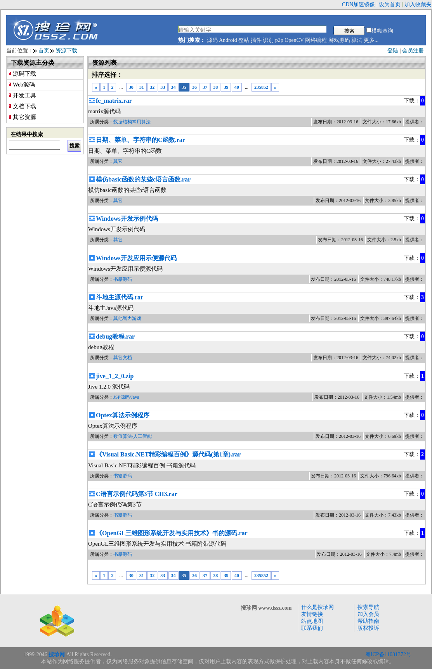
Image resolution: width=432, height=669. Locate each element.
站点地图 (312, 621)
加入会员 (368, 614)
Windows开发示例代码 (127, 218)
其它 (118, 161)
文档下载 (24, 106)
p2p (279, 40)
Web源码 (24, 84)
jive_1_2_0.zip (115, 376)
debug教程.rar (115, 336)
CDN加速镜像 (358, 4)
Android (228, 40)
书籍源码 (122, 279)
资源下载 (66, 51)
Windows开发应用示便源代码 (136, 258)
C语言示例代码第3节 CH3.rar (136, 494)
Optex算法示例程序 (122, 415)
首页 (43, 51)
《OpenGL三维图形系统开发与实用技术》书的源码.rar (172, 533)
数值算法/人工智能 (132, 436)
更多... (371, 40)
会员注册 (413, 51)
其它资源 (24, 117)
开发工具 (24, 95)
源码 (212, 40)
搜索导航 (368, 607)
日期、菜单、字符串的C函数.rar (140, 140)
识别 (268, 40)
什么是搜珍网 (317, 607)
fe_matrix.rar (114, 100)
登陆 (392, 51)
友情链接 (312, 614)
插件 (256, 40)
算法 (356, 40)
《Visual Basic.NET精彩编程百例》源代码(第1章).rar (168, 454)
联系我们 (312, 628)
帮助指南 (368, 621)
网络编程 (316, 40)
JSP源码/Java (126, 397)
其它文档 (122, 357)
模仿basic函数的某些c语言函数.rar (143, 179)
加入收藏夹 (418, 4)
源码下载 (24, 74)
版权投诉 (368, 628)
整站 (243, 40)
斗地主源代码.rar (119, 297)
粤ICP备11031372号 (388, 654)
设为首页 (390, 4)
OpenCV (294, 40)
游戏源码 (339, 40)
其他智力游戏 (127, 318)
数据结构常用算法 (132, 121)
